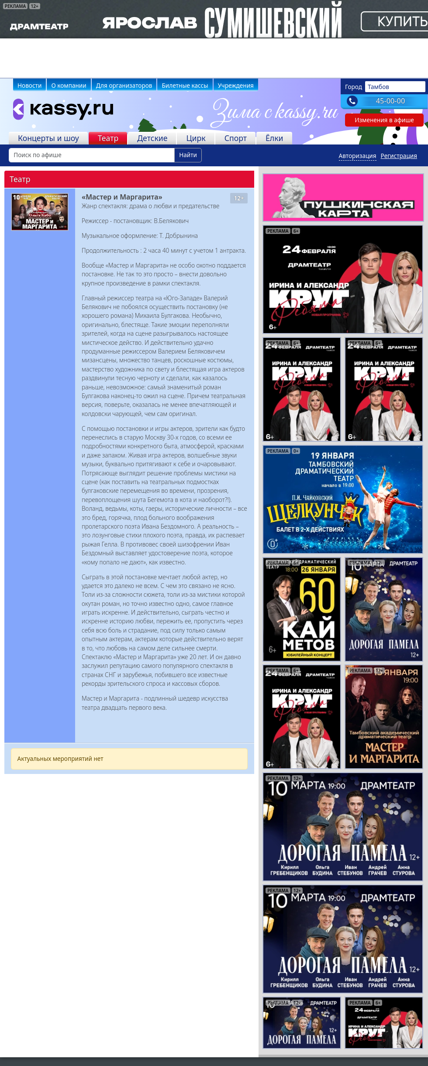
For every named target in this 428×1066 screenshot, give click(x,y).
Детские (152, 138)
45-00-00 (390, 101)
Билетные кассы (185, 85)
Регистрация (399, 155)
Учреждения (236, 85)
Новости (29, 85)
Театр (108, 138)
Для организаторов (124, 85)
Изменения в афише (384, 120)
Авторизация (357, 155)
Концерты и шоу (48, 138)
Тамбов (378, 87)
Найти (188, 155)
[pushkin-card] (343, 197)
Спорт (235, 138)
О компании (68, 85)
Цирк (195, 138)
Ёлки (274, 138)
